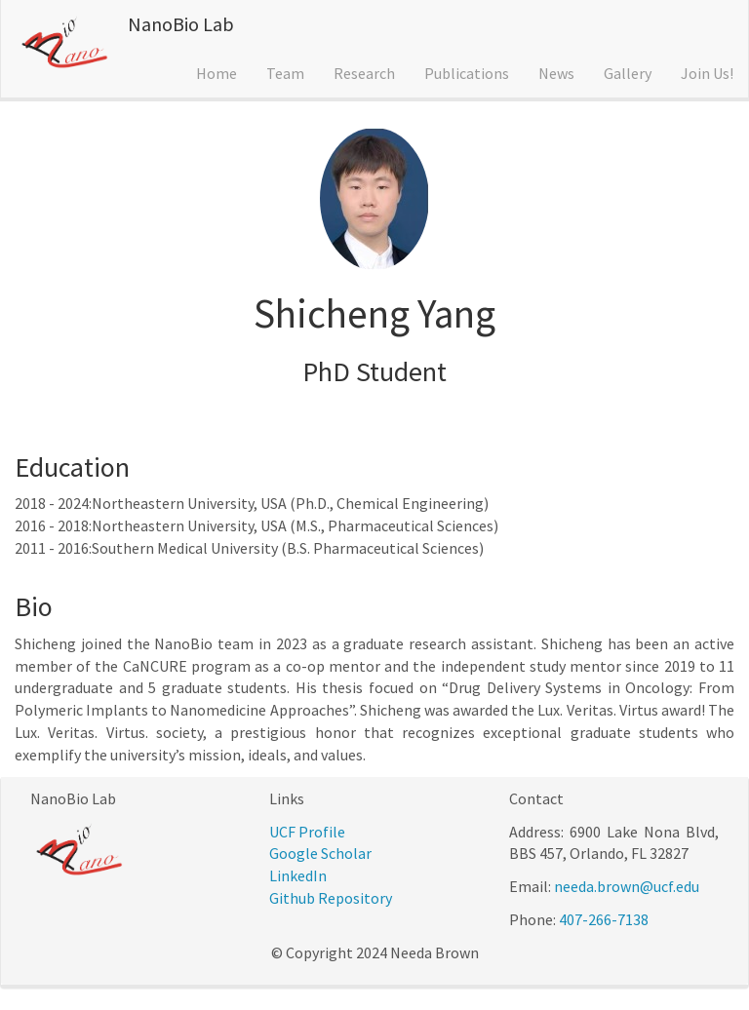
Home (216, 73)
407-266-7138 (604, 919)
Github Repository (330, 898)
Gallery (627, 73)
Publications (466, 73)
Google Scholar (320, 853)
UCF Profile (307, 831)
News (556, 73)
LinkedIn (298, 875)
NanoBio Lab (181, 24)
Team (285, 73)
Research (364, 73)
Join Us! (707, 73)
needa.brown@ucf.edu (626, 886)
